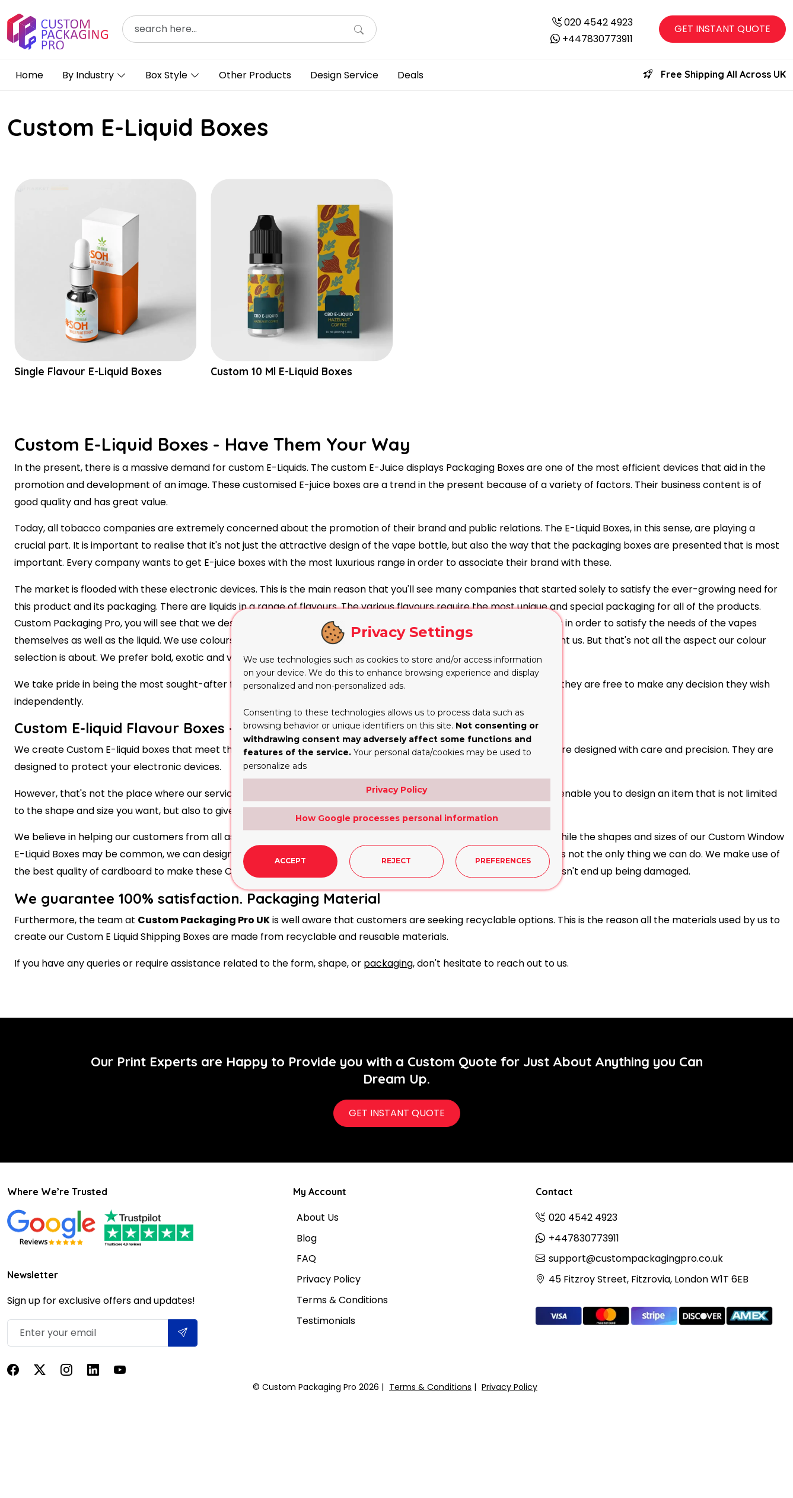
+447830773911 (597, 39)
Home (29, 75)
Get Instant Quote (722, 29)
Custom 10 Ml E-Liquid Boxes (283, 371)
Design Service (344, 75)
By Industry (88, 75)
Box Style (166, 75)
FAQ (306, 1258)
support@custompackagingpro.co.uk (636, 1258)
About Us (318, 1217)
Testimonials (326, 1321)
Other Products (255, 75)
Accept (290, 860)
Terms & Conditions (342, 1300)
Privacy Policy (329, 1279)
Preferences (503, 860)
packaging (388, 963)
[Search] (359, 30)
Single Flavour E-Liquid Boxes (89, 371)
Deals (410, 75)
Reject (396, 860)
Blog (307, 1238)
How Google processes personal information (396, 818)
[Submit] (183, 1333)
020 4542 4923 (598, 22)
